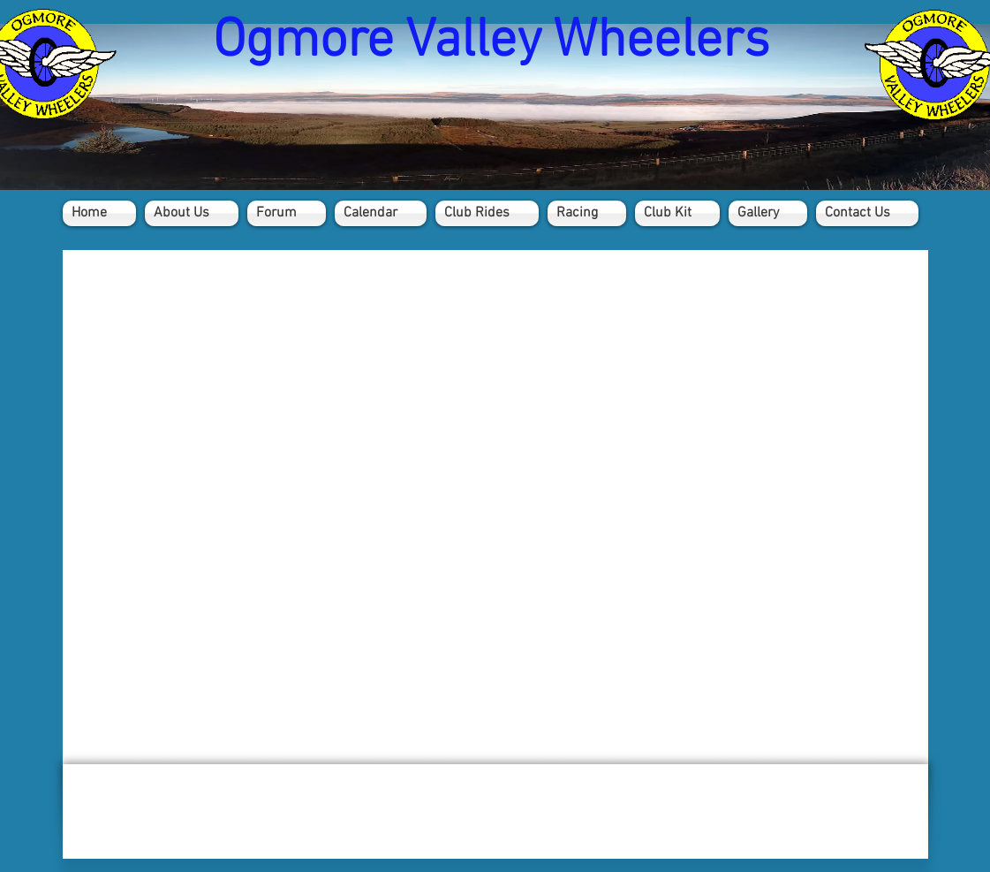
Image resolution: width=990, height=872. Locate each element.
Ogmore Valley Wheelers (491, 42)
